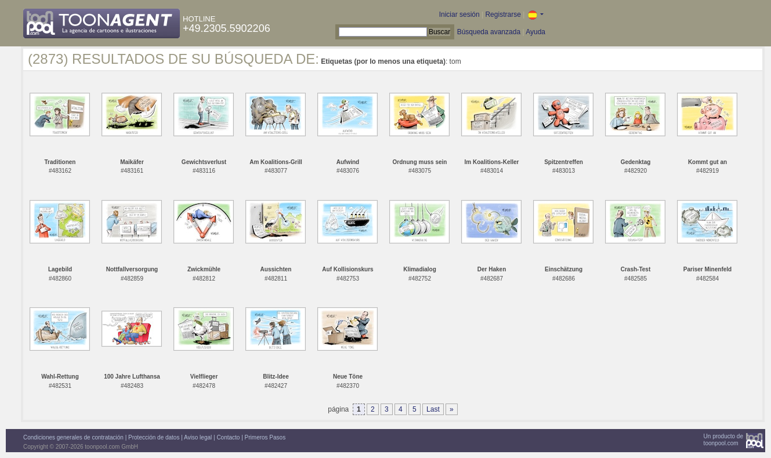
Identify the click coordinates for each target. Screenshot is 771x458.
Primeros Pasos (265, 437)
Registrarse (502, 14)
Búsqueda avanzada (488, 32)
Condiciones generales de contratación (73, 437)
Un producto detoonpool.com (723, 439)
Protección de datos (153, 437)
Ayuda (535, 32)
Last (433, 409)
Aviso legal (198, 437)
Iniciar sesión (459, 14)
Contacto (228, 437)
